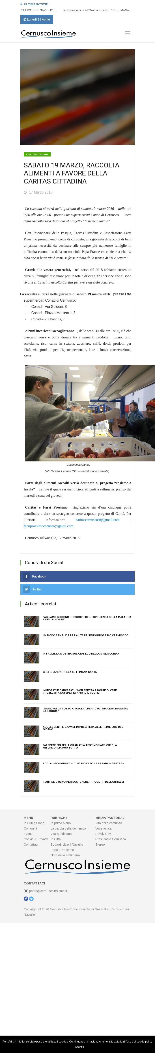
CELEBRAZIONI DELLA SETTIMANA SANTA (70, 672)
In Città (56, 839)
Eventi (28, 834)
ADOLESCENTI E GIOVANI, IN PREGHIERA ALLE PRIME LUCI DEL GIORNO (83, 728)
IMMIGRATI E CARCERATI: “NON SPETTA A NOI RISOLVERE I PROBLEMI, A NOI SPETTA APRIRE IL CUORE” (80, 691)
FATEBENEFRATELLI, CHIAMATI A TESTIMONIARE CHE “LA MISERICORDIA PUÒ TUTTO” (80, 746)
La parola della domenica (68, 828)
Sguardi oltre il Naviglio (67, 844)
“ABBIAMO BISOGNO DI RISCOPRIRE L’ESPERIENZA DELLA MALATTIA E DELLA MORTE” (87, 618)
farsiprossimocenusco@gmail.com (48, 526)
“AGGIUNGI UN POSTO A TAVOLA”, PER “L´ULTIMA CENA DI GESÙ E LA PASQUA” (85, 709)
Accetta (79, 1047)
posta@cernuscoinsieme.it (45, 891)
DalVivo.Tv (103, 834)
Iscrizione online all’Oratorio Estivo (86, 10)
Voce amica (103, 828)
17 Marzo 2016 (38, 192)
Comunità (30, 828)
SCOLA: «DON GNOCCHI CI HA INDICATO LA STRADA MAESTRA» (83, 763)
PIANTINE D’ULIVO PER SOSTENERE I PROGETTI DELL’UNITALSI (83, 781)
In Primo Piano (34, 823)
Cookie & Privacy (36, 839)
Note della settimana (65, 855)
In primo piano (61, 823)
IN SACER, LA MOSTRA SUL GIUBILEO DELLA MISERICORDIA (81, 653)
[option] (57, 10)
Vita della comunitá (108, 823)
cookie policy (144, 1041)
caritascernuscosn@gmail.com (98, 520)
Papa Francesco (62, 850)
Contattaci (31, 844)
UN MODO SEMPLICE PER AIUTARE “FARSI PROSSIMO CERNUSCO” (85, 635)
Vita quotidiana (37, 154)
